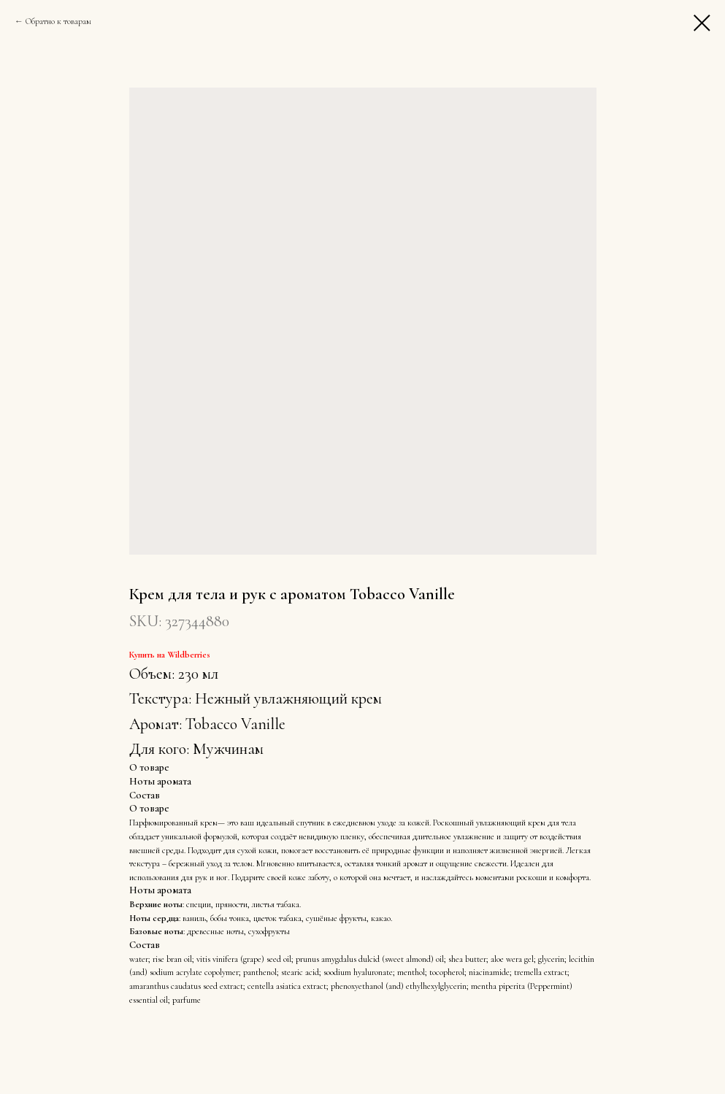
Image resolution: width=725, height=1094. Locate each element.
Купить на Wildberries (169, 655)
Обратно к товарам (58, 21)
